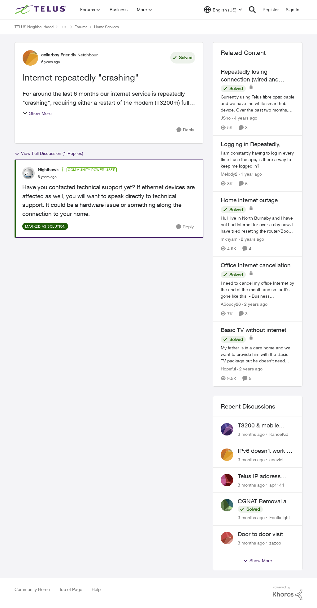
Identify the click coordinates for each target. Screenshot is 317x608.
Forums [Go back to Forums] (81, 26)
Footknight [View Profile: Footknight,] (279, 517)
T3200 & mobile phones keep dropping (258, 425)
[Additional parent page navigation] (64, 27)
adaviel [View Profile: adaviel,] (276, 459)
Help (96, 589)
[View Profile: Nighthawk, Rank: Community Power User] (28, 173)
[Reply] (185, 130)
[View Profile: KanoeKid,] (227, 429)
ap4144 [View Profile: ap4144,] (276, 484)
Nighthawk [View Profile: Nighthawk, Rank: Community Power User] (48, 169)
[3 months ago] (251, 434)
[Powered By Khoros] (287, 593)
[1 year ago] (250, 174)
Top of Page (70, 589)
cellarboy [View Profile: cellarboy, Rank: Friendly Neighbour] (50, 54)
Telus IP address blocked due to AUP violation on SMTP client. (264, 476)
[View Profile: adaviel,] (227, 454)
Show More (37, 113)
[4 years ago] (244, 118)
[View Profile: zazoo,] (227, 538)
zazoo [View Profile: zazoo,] (275, 542)
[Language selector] (223, 9)
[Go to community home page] (41, 10)
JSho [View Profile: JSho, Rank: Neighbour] (226, 117)
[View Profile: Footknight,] (227, 505)
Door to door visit (260, 534)
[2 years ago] (251, 239)
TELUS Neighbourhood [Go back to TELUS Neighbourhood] (34, 26)
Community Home (32, 589)
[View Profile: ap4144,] (227, 480)
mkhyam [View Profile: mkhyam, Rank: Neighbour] (229, 239)
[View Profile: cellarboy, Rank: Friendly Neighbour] (30, 58)
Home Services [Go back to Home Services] (106, 26)
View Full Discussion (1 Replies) (49, 153)
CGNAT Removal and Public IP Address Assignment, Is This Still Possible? (265, 501)
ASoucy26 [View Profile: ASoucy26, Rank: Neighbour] (231, 303)
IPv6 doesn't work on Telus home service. (265, 451)
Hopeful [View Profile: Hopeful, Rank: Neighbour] (228, 368)
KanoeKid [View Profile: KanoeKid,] (278, 434)
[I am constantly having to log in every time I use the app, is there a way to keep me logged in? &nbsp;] (257, 159)
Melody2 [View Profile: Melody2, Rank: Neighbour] (229, 174)
